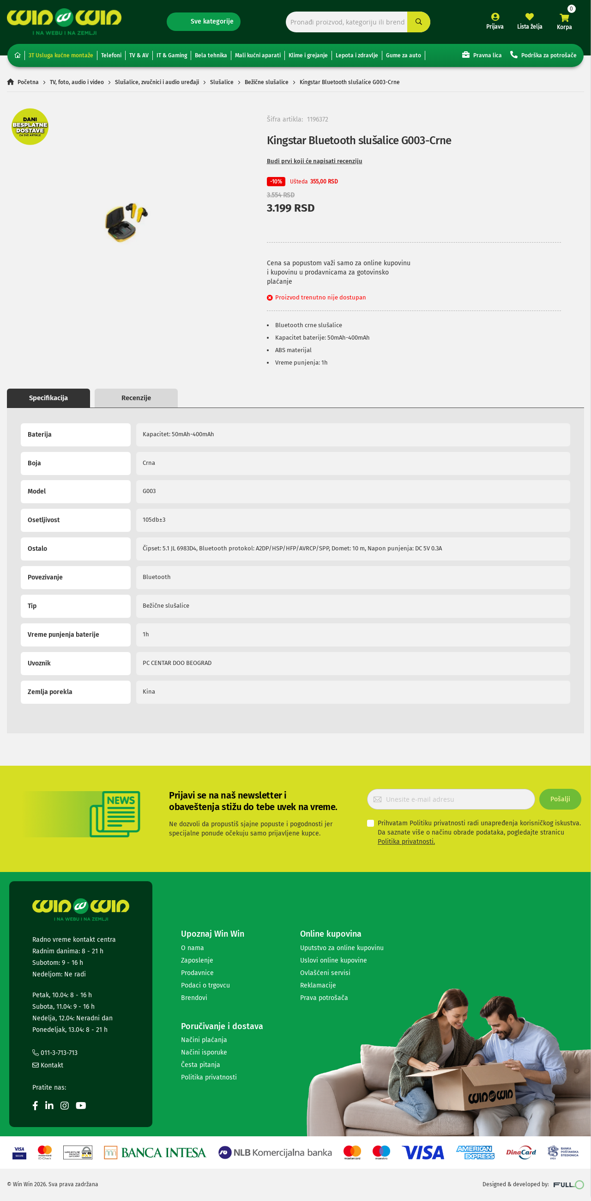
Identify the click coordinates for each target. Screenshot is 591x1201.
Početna (28, 82)
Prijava (495, 27)
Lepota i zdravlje (357, 55)
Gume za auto (403, 55)
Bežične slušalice (267, 82)
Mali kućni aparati (258, 55)
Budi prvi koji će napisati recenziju (314, 161)
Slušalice (222, 82)
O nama (192, 948)
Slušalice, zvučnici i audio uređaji (157, 82)
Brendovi (194, 998)
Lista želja (530, 27)
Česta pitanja (200, 1065)
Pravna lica (482, 55)
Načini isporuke (204, 1052)
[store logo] (64, 21)
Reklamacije (318, 985)
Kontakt (47, 1065)
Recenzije (136, 398)
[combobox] (358, 22)
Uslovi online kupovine (333, 960)
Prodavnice (197, 973)
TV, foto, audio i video (77, 82)
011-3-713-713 (55, 1053)
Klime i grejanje (308, 55)
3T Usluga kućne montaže (61, 55)
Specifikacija (48, 398)
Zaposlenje (197, 960)
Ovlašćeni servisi (325, 973)
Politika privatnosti (209, 1077)
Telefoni (111, 55)
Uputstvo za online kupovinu (342, 948)
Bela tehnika (211, 55)
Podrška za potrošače (543, 55)
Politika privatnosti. (406, 842)
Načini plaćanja (204, 1040)
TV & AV (139, 55)
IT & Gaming (172, 55)
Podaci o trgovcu (205, 985)
